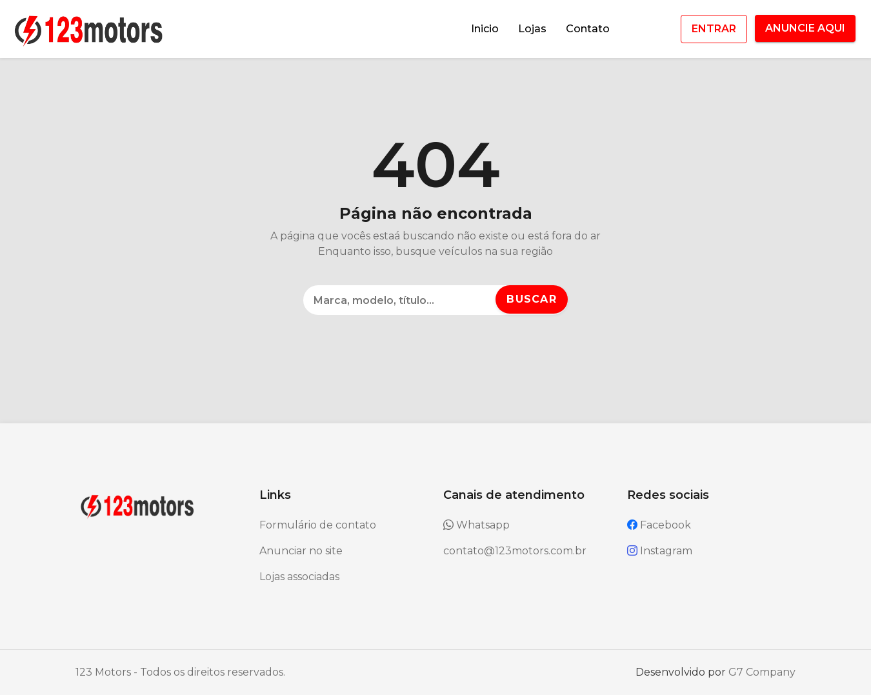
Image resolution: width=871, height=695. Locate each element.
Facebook (659, 525)
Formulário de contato (317, 525)
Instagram (659, 551)
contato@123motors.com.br (514, 551)
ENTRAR (714, 29)
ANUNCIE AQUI (805, 28)
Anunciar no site (301, 551)
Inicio (485, 29)
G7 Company (762, 672)
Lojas (532, 29)
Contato (588, 29)
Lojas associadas (299, 576)
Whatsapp (476, 525)
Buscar (531, 299)
